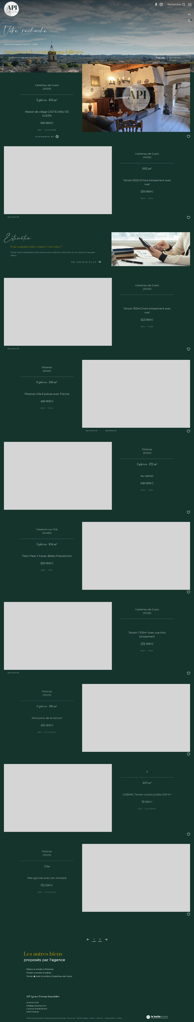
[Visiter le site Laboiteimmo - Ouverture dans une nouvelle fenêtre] (157, 1017)
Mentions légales (83, 1018)
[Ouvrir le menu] (190, 4)
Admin (92, 1018)
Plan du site (71, 1018)
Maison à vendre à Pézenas (39, 969)
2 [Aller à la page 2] (100, 939)
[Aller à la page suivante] (106, 939)
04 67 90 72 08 (32, 1002)
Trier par (160, 58)
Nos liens (100, 1018)
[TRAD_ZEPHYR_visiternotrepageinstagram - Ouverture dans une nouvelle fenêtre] (160, 5)
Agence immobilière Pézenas (17, 44)
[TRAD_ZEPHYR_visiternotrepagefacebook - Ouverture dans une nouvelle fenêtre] (154, 5)
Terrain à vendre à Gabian (38, 972)
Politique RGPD (110, 1018)
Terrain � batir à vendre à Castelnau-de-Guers (49, 976)
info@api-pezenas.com (36, 1006)
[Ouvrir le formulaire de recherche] (175, 5)
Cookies (119, 1018)
